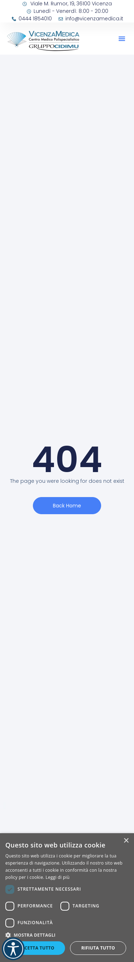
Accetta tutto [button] (36, 948)
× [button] (126, 841)
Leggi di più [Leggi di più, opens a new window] (58, 877)
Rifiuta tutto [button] (98, 948)
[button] (121, 38)
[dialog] (67, 897)
